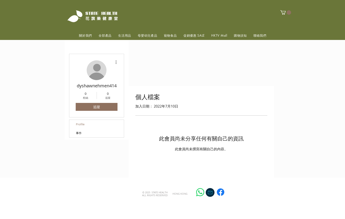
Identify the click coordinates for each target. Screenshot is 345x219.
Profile (80, 124)
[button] (285, 12)
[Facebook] (221, 192)
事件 (79, 133)
